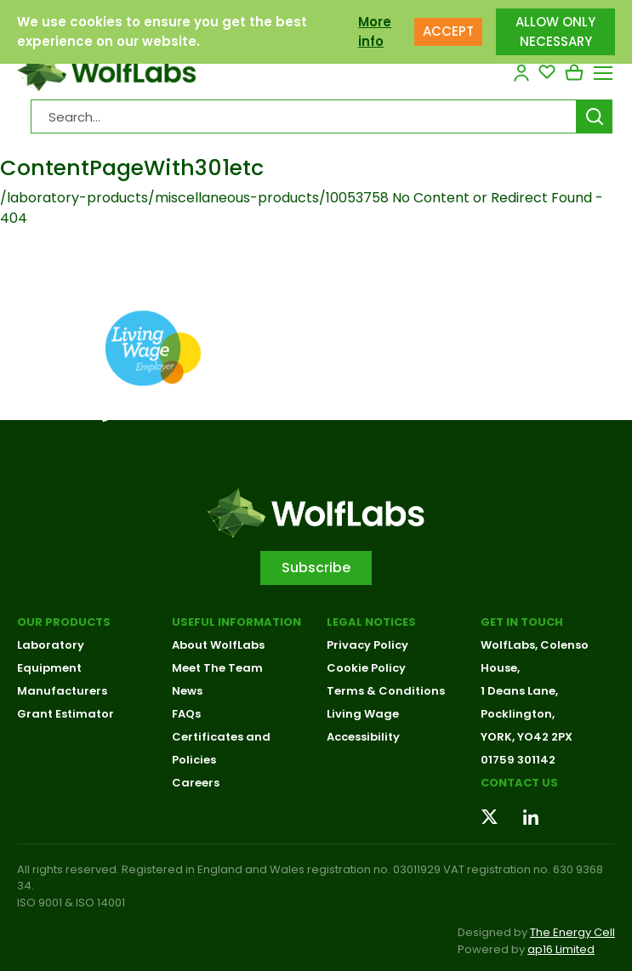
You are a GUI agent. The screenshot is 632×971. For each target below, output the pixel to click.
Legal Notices (371, 622)
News (187, 691)
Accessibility (363, 737)
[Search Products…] (304, 116)
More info (374, 27)
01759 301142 (518, 760)
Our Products (64, 622)
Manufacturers (62, 691)
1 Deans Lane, (519, 691)
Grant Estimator (65, 714)
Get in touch (522, 622)
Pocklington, (518, 714)
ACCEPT (448, 27)
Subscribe (316, 567)
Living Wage (363, 714)
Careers (195, 783)
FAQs (186, 714)
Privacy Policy (367, 645)
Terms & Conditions (386, 691)
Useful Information (236, 622)
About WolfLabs (218, 645)
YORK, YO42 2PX (526, 737)
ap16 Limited (561, 949)
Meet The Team (217, 668)
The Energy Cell (572, 932)
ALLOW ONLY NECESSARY (555, 27)
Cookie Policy (366, 668)
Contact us (519, 783)
